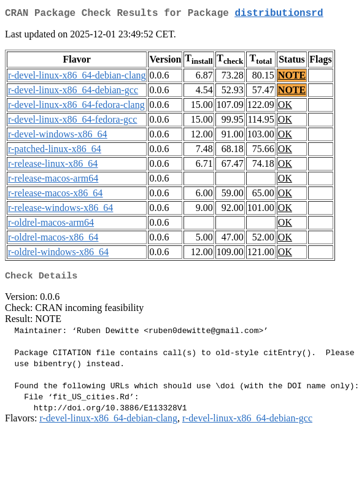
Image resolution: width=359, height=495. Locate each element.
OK (285, 107)
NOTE (292, 77)
